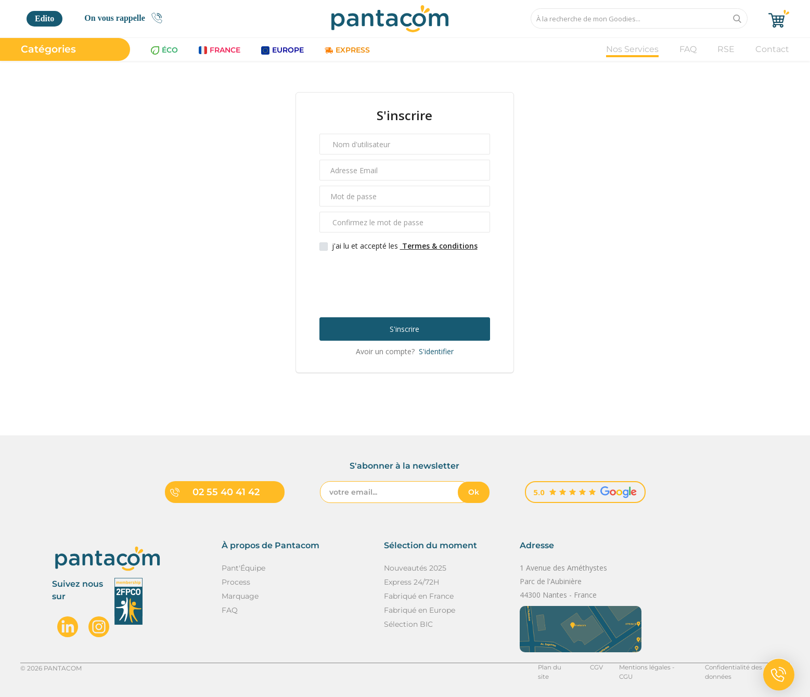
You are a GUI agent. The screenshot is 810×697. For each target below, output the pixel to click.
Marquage (240, 596)
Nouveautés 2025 (415, 568)
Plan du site (552, 668)
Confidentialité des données (746, 668)
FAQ (688, 49)
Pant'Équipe (243, 568)
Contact (772, 49)
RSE (726, 49)
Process (236, 582)
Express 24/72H (411, 582)
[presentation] (406, 283)
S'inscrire (404, 329)
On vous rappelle (126, 18)
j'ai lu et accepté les (405, 246)
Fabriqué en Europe (419, 610)
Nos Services (632, 49)
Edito (44, 18)
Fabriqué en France (419, 596)
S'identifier (435, 351)
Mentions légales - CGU (651, 668)
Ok (473, 492)
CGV (592, 668)
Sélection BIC (408, 624)
